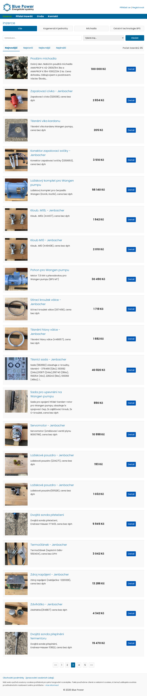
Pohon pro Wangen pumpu (49, 270)
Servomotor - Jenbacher (47, 425)
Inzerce (7, 16)
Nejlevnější (44, 47)
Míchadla (91, 28)
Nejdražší (61, 47)
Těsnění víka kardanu (45, 121)
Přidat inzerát (24, 16)
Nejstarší (28, 47)
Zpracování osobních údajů (39, 677)
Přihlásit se (125, 7)
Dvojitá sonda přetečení (47, 515)
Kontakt (53, 16)
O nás (40, 16)
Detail (131, 69)
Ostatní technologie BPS (126, 28)
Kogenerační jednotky (55, 28)
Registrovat (138, 7)
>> (91, 665)
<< (55, 665)
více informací (52, 685)
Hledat (135, 38)
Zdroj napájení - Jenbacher (49, 574)
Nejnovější (11, 47)
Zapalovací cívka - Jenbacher (51, 91)
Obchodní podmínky (13, 677)
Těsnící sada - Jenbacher (48, 359)
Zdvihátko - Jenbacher (46, 604)
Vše (20, 28)
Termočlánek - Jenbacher (48, 545)
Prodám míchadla (43, 58)
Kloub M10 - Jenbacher (46, 240)
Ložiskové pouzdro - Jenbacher (52, 455)
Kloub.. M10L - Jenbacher (47, 210)
